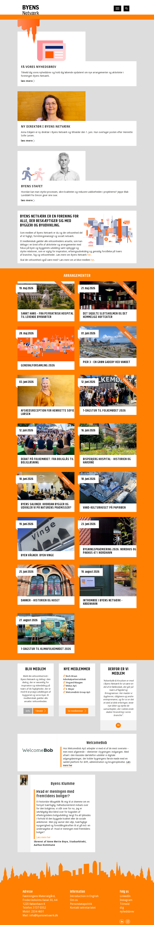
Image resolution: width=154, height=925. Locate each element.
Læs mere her (43, 837)
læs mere (27, 80)
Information (77, 891)
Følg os (124, 891)
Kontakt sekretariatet (83, 907)
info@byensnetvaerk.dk (43, 915)
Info (28, 711)
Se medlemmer (75, 711)
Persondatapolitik (81, 903)
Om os (74, 900)
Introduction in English (84, 896)
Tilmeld (39, 711)
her (89, 254)
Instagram (126, 900)
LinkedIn (125, 896)
